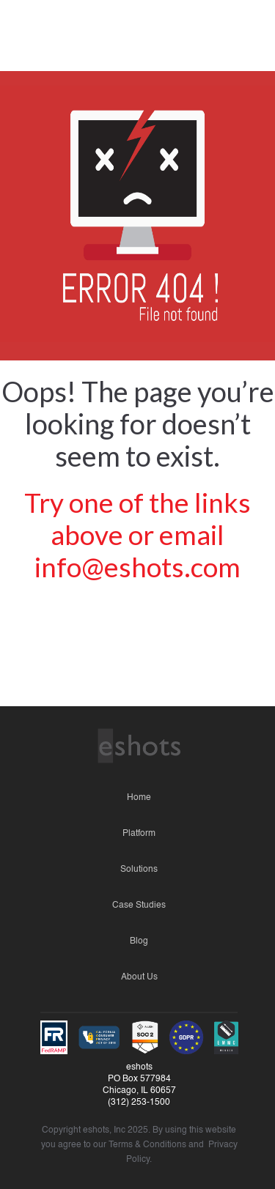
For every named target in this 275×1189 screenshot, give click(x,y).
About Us (139, 977)
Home (139, 797)
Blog (139, 941)
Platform (138, 833)
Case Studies (139, 905)
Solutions (139, 869)
